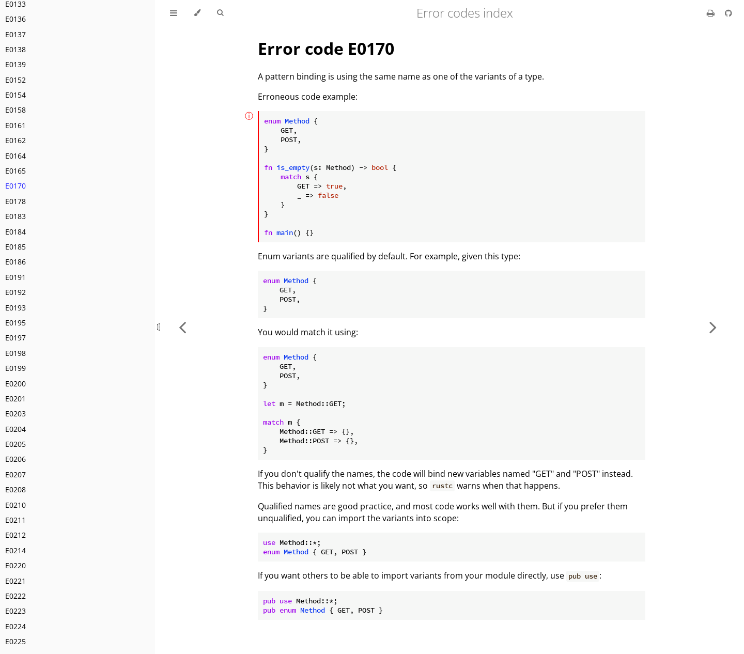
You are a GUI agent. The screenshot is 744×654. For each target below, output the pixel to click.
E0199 (15, 368)
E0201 (15, 398)
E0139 (15, 64)
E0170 (15, 186)
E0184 (15, 232)
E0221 (15, 581)
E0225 (15, 641)
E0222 (15, 596)
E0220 (15, 565)
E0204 (15, 429)
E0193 (15, 308)
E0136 (15, 19)
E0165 (15, 171)
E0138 (15, 49)
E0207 (15, 474)
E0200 (15, 383)
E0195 (15, 323)
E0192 (15, 292)
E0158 (15, 110)
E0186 (15, 262)
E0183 (15, 216)
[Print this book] (712, 13)
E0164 (15, 156)
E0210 (15, 505)
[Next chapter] (713, 327)
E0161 (15, 125)
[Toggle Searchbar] (220, 13)
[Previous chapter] (182, 327)
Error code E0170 (326, 48)
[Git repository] (728, 13)
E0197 (15, 337)
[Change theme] (197, 13)
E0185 (15, 247)
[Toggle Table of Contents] (173, 13)
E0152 (15, 80)
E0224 (15, 626)
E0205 (15, 444)
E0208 (15, 489)
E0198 (15, 353)
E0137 (15, 34)
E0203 (15, 413)
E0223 (15, 611)
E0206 (15, 459)
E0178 (15, 201)
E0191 (15, 277)
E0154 (15, 95)
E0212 (15, 535)
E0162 (15, 140)
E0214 (15, 550)
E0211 (15, 520)
